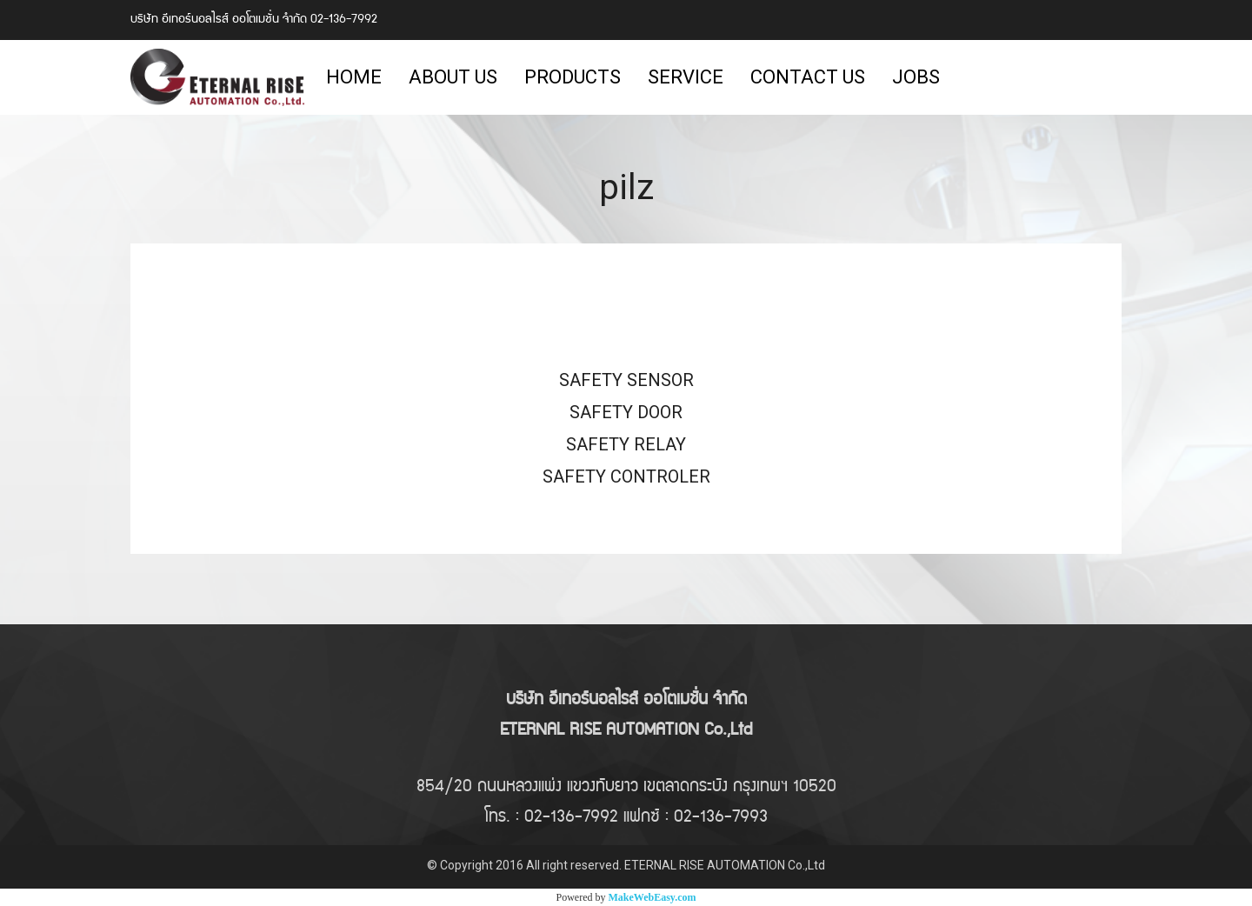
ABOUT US (453, 77)
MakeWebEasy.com (652, 897)
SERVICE (685, 77)
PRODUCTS (572, 77)
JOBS (916, 77)
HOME (354, 77)
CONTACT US (807, 77)
